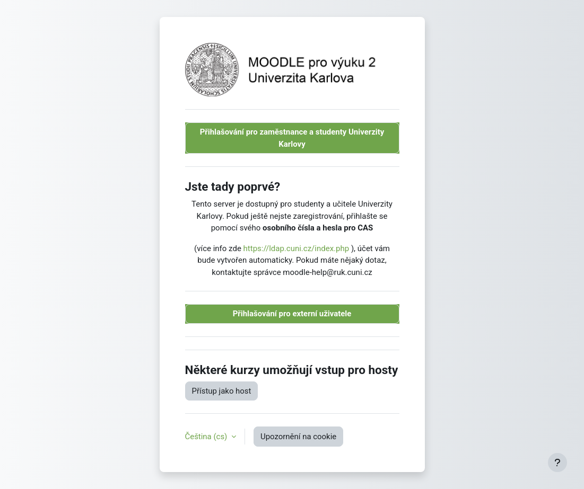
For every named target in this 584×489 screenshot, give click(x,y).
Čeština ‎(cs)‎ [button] (207, 436)
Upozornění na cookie (298, 436)
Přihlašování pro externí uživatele (292, 313)
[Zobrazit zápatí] (557, 462)
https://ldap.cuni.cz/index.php (296, 248)
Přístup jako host (221, 391)
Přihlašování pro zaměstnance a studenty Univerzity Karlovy (292, 137)
